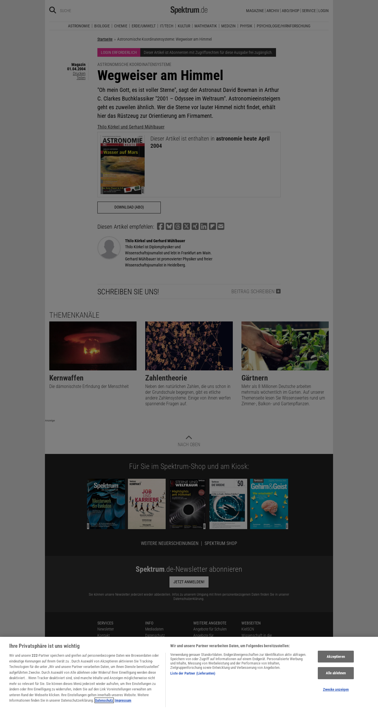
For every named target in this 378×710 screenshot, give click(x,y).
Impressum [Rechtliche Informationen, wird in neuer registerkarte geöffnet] (123, 705)
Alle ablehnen (336, 677)
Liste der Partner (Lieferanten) (192, 677)
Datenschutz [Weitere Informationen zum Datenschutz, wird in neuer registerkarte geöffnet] (104, 705)
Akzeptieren (336, 660)
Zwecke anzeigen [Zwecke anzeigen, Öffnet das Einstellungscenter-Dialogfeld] (336, 694)
